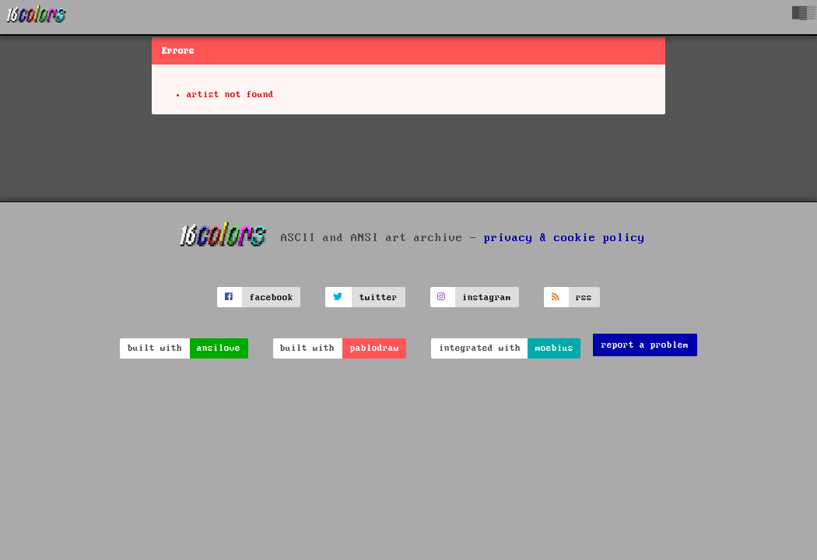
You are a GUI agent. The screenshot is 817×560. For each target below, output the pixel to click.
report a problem (645, 345)
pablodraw (374, 348)
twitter (378, 297)
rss (584, 297)
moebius (554, 348)
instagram (486, 297)
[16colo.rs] (36, 17)
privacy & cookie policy (564, 238)
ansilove (218, 348)
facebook (271, 297)
